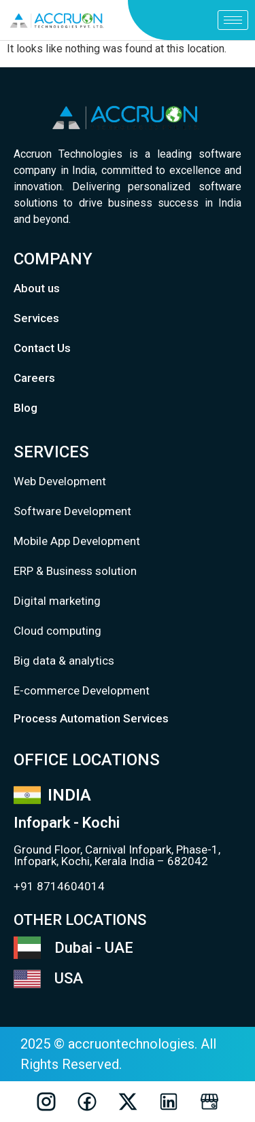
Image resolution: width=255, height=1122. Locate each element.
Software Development (72, 511)
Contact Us (42, 348)
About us (37, 288)
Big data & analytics (64, 660)
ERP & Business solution (75, 571)
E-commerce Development (82, 690)
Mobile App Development (77, 541)
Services (36, 318)
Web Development (60, 481)
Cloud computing (57, 630)
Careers (34, 378)
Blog (25, 408)
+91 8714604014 (59, 886)
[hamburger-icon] (233, 20)
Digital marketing (57, 601)
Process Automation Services (91, 718)
